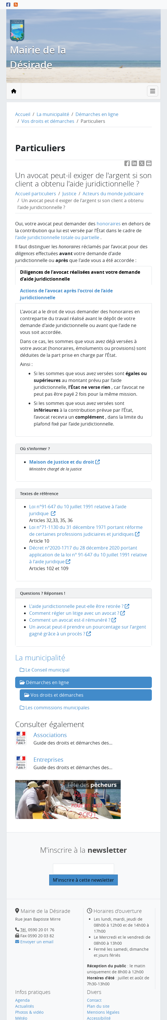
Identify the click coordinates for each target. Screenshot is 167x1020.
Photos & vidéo (29, 1012)
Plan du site (98, 1006)
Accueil (22, 114)
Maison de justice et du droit (64, 462)
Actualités (24, 1006)
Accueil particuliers (35, 193)
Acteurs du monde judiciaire (113, 193)
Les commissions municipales (55, 707)
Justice (69, 193)
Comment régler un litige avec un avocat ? (77, 613)
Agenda (22, 1000)
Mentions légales (103, 1012)
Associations (50, 735)
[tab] (83, 275)
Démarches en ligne (96, 114)
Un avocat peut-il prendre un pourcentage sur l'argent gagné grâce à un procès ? (87, 630)
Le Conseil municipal (44, 670)
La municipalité (53, 114)
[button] (149, 164)
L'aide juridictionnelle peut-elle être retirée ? (79, 606)
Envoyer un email (34, 941)
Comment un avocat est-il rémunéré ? (72, 620)
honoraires (109, 223)
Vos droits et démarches (47, 121)
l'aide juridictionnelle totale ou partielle (57, 237)
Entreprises (48, 759)
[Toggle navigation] (152, 91)
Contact (94, 1000)
